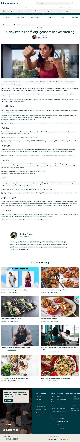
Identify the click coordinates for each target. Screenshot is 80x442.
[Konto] (72, 3)
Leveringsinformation (41, 409)
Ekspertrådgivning (68, 7)
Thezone (8, 24)
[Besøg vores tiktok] (10, 430)
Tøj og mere (28, 7)
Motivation (18, 24)
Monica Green (26, 234)
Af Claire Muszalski (13, 380)
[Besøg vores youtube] (14, 430)
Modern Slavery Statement (60, 404)
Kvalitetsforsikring (61, 399)
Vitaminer (34, 7)
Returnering (38, 403)
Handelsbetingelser (61, 411)
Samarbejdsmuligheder (62, 421)
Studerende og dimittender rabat (75, 409)
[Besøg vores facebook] (7, 430)
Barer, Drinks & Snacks (44, 7)
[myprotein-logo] (9, 3)
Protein (15, 7)
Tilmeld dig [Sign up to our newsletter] (8, 400)
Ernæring (21, 7)
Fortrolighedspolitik (61, 408)
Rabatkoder (73, 401)
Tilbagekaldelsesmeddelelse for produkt (42, 414)
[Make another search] (40, 21)
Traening (13, 24)
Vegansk (53, 405)
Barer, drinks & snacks (52, 417)
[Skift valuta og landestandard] (16, 424)
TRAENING (40, 27)
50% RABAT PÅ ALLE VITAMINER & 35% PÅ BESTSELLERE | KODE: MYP (40, 14)
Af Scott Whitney (53, 352)
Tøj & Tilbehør (52, 400)
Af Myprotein (12, 350)
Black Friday (73, 405)
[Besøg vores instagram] (4, 430)
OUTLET (61, 7)
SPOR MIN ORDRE (40, 406)
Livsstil (62, 17)
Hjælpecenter (39, 399)
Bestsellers (9, 7)
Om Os (58, 396)
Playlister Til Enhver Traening (28, 24)
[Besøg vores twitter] (17, 430)
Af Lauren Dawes (53, 292)
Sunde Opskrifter (35, 17)
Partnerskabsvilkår (61, 415)
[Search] (38, 3)
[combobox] (53, 3)
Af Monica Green (42, 37)
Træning (7, 17)
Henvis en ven (75, 398)
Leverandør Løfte (61, 428)
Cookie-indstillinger (8, 421)
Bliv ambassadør (61, 418)
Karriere (58, 424)
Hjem (4, 24)
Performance (54, 7)
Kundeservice (39, 396)
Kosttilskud (20, 17)
